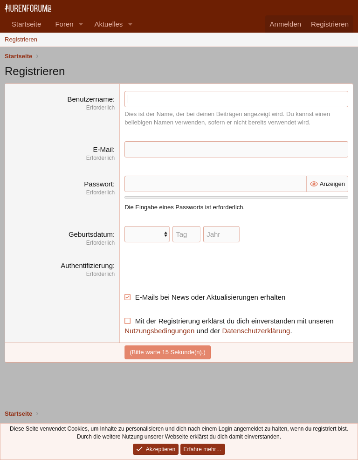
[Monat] (147, 234)
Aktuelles (108, 24)
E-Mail (103, 149)
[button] (80, 24)
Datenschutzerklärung (256, 331)
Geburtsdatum (91, 234)
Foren (64, 24)
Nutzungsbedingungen (159, 331)
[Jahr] (221, 234)
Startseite (26, 24)
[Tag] (186, 234)
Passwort (98, 184)
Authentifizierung (87, 265)
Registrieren (21, 39)
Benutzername (90, 99)
